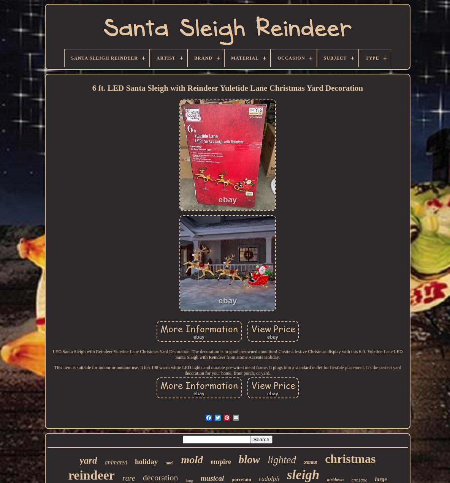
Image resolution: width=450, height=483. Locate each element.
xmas (310, 462)
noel (169, 463)
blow (249, 459)
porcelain (241, 479)
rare (128, 478)
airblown (335, 479)
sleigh (303, 474)
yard (88, 460)
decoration (160, 477)
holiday (146, 462)
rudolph (269, 478)
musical (212, 478)
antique (359, 480)
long (189, 480)
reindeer (91, 475)
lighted (282, 460)
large (381, 479)
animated (116, 462)
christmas (350, 459)
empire (221, 462)
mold (192, 460)
